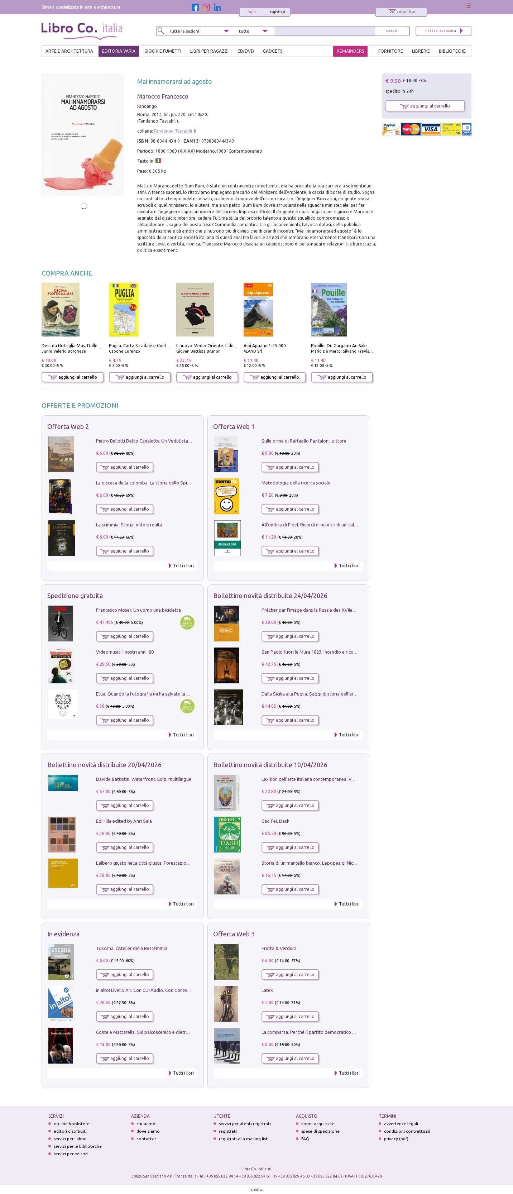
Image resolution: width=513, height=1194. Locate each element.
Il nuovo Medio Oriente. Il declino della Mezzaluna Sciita (232, 345)
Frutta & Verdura (279, 948)
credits (257, 1189)
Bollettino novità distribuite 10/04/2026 (270, 764)
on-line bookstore (72, 1123)
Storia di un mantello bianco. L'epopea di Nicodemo (315, 862)
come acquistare (318, 1123)
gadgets (272, 51)
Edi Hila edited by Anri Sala (124, 820)
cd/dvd (246, 51)
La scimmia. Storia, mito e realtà (129, 524)
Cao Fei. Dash (275, 820)
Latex (267, 990)
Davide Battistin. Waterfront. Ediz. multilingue (143, 779)
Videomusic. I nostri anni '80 (125, 651)
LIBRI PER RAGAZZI (209, 51)
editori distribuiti (70, 1131)
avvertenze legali (401, 1123)
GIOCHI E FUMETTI (162, 51)
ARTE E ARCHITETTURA (69, 51)
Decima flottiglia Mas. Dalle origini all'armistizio (90, 345)
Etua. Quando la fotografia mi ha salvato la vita (145, 693)
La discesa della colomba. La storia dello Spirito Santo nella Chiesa (165, 482)
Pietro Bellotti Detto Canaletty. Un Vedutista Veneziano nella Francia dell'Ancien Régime (187, 440)
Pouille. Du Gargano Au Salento (342, 345)
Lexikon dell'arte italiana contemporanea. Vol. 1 (311, 779)
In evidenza (63, 933)
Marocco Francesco (162, 96)
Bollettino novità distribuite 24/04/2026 (270, 595)
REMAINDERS (350, 51)
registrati (277, 12)
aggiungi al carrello (72, 377)
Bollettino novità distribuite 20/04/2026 (104, 764)
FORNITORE (390, 51)
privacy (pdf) (396, 1138)
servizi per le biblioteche (78, 1146)
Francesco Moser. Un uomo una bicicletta (138, 609)
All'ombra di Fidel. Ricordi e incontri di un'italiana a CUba (320, 524)
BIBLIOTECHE (452, 51)
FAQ (305, 1138)
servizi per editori (71, 1153)
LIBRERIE (421, 51)
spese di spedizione (320, 1131)
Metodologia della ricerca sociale (296, 482)
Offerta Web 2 (68, 426)
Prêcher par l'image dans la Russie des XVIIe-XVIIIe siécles (321, 609)
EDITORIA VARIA (118, 51)
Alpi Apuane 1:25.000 (265, 345)
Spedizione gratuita (75, 595)
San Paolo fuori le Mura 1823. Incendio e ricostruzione (317, 651)
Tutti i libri (183, 565)
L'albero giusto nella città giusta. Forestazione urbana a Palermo (162, 862)
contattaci (147, 1138)
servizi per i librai (70, 1138)
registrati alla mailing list (243, 1138)
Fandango (147, 106)
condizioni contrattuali (407, 1131)
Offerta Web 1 (234, 426)
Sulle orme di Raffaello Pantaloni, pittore (304, 440)
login (252, 12)
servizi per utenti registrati (245, 1123)
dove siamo (148, 1131)
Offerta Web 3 (234, 933)
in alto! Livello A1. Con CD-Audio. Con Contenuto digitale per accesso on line (175, 990)
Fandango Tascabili (173, 131)
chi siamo (145, 1123)
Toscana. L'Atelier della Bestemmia (131, 948)
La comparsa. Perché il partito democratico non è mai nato (322, 1032)
